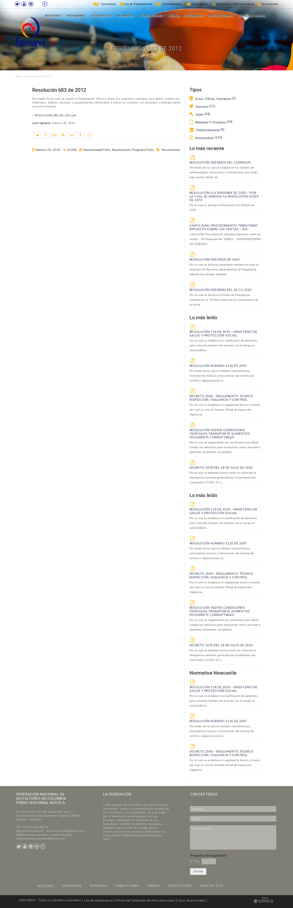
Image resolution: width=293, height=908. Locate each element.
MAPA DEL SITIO (211, 886)
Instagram (31, 4)
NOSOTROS (45, 886)
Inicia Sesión (270, 4)
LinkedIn (38, 4)
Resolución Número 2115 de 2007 (218, 366)
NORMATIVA (98, 886)
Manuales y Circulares (210, 122)
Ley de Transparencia (138, 4)
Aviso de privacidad (191, 900)
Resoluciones (170, 150)
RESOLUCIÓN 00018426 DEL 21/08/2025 (220, 163)
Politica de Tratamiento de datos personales (145, 900)
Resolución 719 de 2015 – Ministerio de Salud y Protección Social (223, 333)
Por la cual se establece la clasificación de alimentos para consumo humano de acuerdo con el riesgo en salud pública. (223, 345)
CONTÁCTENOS (179, 886)
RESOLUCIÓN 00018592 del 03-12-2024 (220, 290)
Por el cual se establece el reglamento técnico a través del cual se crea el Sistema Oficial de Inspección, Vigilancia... (224, 409)
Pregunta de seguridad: (209, 856)
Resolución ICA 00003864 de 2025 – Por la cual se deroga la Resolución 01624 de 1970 (224, 196)
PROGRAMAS (72, 886)
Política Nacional (206, 130)
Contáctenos (200, 4)
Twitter (17, 4)
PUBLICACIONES (127, 886)
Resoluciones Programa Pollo (133, 150)
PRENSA (154, 886)
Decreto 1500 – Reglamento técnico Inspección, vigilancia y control (221, 398)
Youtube (24, 4)
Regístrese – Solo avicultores (235, 4)
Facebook (44, 4)
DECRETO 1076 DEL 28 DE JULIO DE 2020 (221, 468)
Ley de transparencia (98, 900)
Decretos (202, 106)
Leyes (199, 114)
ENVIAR (198, 871)
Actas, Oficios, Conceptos (212, 99)
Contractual (108, 4)
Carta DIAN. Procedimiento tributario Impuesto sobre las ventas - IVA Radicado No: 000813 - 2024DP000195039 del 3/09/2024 (225, 239)
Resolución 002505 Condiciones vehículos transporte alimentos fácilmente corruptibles (219, 433)
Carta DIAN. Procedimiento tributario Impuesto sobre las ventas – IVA (223, 227)
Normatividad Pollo (97, 150)
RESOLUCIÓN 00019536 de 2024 (214, 260)
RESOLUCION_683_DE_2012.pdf (55, 115)
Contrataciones (172, 4)
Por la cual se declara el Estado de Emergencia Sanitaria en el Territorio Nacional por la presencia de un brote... (223, 300)
